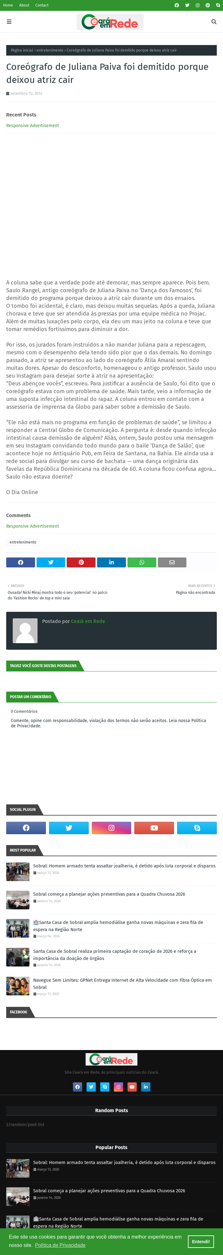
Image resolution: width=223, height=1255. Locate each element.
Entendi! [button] (201, 1241)
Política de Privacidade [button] (60, 1245)
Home (8, 5)
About (24, 5)
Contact (41, 5)
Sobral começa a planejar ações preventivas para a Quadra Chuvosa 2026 (109, 894)
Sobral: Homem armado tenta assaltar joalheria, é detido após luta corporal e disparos (124, 866)
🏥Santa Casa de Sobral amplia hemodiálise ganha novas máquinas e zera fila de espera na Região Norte (118, 926)
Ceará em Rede (87, 621)
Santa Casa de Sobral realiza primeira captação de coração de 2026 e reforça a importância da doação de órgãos (114, 954)
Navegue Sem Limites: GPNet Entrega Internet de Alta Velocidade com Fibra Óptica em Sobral (122, 983)
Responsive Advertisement (32, 125)
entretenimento (50, 50)
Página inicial (22, 50)
